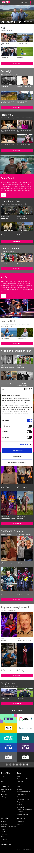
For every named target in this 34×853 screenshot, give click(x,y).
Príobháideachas (22, 794)
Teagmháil (20, 802)
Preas (18, 787)
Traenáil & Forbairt (6, 842)
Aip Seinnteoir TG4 (22, 779)
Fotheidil (19, 804)
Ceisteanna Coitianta (23, 799)
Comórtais (20, 781)
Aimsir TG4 (4, 794)
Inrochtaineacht (21, 807)
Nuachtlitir (20, 784)
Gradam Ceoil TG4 (6, 789)
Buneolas (4, 821)
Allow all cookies (17, 450)
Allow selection (17, 456)
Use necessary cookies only (17, 462)
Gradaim (19, 789)
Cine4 (2, 784)
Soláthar (3, 837)
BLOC (2, 781)
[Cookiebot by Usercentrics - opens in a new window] (24, 389)
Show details (24, 444)
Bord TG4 (4, 824)
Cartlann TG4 (5, 787)
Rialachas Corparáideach (8, 827)
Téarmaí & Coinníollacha (24, 792)
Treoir (19, 776)
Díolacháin (4, 839)
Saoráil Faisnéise (6, 844)
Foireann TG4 (5, 829)
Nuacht (3, 792)
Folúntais (3, 832)
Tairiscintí (4, 834)
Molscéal (3, 779)
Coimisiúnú (20, 821)
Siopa (18, 797)
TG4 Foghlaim (5, 797)
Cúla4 (2, 776)
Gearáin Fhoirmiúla (22, 814)
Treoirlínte (20, 824)
